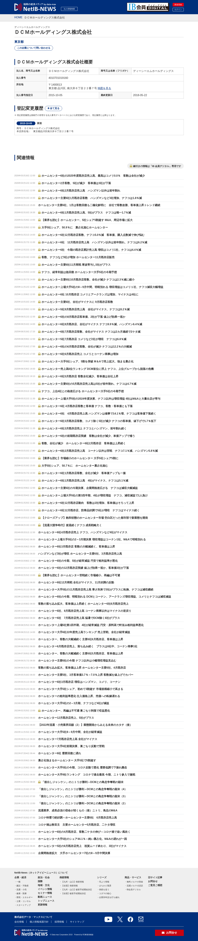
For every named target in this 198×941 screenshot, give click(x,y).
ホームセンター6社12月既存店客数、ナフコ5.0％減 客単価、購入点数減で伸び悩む (93, 234)
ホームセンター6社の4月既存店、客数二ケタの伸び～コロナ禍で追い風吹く (84, 831)
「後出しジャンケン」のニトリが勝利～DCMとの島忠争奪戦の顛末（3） (82, 796)
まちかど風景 (105, 885)
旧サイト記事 (155, 877)
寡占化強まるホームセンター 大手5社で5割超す (67, 760)
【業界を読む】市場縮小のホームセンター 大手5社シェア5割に (79, 458)
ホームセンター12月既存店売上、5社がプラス (66, 717)
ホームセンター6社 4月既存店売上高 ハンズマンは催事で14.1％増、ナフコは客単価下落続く (98, 413)
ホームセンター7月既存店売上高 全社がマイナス (67, 739)
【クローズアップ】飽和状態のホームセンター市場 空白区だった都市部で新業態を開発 (94, 517)
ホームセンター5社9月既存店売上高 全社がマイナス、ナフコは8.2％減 (85, 309)
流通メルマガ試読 (135, 885)
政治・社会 (44, 877)
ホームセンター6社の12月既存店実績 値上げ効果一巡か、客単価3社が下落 (83, 567)
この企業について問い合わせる (33, 48)
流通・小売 (21, 889)
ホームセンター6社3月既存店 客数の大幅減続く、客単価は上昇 (76, 546)
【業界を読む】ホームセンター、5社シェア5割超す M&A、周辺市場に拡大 (87, 220)
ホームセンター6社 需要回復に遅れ (59, 753)
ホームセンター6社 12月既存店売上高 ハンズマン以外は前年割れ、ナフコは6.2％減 (94, 242)
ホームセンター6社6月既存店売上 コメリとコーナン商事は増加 (79, 354)
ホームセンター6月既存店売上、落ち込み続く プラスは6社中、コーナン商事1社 (88, 646)
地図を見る (104, 88)
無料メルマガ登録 (135, 882)
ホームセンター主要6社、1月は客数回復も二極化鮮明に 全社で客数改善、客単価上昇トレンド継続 (99, 205)
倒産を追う (104, 889)
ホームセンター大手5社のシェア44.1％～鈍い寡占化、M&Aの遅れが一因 (82, 838)
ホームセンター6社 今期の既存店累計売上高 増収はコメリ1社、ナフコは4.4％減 (91, 249)
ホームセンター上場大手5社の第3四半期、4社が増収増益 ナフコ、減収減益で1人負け (94, 495)
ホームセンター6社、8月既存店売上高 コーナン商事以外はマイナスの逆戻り (84, 610)
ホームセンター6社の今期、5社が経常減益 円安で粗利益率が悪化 (78, 560)
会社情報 (19, 921)
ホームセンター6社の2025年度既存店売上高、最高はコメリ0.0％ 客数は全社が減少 (93, 175)
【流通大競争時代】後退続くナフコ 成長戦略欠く (71, 525)
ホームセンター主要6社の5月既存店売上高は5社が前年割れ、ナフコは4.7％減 (89, 383)
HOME (18, 17)
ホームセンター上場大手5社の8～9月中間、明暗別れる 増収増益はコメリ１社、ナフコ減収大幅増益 (102, 287)
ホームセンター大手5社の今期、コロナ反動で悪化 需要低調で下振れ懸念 (82, 767)
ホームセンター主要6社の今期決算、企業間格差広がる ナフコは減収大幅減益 (89, 488)
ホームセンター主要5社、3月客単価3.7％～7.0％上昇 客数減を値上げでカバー (85, 674)
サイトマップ (77, 921)
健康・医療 (21, 893)
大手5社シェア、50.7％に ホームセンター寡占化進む (74, 465)
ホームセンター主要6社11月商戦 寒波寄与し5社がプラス (76, 264)
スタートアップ (23, 905)
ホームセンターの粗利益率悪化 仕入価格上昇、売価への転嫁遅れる (79, 696)
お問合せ (153, 881)
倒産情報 (64, 877)
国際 (40, 881)
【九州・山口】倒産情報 (72, 882)
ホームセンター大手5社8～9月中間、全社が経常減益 (70, 732)
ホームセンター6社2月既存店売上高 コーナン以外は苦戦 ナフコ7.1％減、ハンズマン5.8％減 (99, 450)
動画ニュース (45, 896)
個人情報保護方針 (39, 921)
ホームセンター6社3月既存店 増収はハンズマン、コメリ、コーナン (79, 681)
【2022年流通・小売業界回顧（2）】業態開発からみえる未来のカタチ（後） (85, 724)
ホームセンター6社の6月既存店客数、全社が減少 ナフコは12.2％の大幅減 (86, 346)
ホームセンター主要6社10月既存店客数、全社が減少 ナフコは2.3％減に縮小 (87, 279)
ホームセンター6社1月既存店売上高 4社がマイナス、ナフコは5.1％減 (84, 480)
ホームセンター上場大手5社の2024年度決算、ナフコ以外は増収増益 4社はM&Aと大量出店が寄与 (100, 398)
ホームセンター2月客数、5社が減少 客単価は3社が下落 (76, 183)
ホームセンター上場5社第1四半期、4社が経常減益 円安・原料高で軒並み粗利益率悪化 (91, 625)
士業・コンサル (23, 901)
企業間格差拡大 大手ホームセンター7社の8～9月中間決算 (74, 853)
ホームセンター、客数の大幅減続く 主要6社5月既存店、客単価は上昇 (80, 653)
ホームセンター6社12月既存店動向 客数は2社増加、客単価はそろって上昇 (87, 502)
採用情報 (59, 921)
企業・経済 (20, 877)
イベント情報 (45, 889)
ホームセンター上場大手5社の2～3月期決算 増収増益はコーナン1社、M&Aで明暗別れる (92, 539)
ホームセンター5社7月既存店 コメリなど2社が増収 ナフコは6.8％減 (83, 339)
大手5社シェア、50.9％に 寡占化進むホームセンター (74, 227)
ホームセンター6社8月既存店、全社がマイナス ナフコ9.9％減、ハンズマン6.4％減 (91, 324)
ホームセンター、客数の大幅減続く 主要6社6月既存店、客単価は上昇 (80, 639)
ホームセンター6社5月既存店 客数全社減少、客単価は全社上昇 (79, 376)
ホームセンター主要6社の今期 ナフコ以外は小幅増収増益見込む (77, 660)
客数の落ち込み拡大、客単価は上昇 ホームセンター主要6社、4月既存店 (82, 667)
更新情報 (42, 904)
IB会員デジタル (134, 889)
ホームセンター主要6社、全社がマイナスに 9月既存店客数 (77, 301)
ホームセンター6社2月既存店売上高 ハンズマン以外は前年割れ (80, 190)
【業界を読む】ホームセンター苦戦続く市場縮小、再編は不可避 (80, 575)
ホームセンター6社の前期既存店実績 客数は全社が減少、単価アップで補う (88, 435)
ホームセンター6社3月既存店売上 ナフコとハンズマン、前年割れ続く (84, 428)
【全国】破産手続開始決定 (73, 893)
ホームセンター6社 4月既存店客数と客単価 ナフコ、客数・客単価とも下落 (87, 406)
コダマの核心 (105, 893)
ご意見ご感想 (155, 885)
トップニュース (46, 900)
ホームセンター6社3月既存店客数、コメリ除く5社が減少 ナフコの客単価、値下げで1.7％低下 (98, 421)
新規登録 (178, 5)
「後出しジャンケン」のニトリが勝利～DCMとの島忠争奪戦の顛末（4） (82, 789)
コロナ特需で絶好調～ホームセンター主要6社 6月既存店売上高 (77, 817)
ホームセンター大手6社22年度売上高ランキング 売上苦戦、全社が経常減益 (84, 632)
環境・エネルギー (24, 897)
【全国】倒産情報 (69, 885)
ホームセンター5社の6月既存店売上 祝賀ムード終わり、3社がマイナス (82, 846)
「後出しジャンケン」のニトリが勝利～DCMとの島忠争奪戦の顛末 (82, 782)
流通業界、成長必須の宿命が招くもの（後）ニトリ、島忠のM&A (77, 810)
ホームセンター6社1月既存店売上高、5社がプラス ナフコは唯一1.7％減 (86, 212)
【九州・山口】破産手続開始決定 (76, 889)
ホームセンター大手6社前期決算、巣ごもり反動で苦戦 (71, 746)
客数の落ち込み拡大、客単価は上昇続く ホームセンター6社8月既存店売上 (83, 603)
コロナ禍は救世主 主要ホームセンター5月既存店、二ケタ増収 (77, 824)
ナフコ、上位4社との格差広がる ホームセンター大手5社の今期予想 (82, 391)
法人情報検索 (69, 9)
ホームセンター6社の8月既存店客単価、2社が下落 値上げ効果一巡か (83, 316)
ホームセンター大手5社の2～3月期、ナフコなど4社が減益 (73, 703)
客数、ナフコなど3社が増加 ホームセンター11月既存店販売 (77, 257)
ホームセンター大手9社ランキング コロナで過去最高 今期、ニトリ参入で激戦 (86, 774)
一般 (18, 882)
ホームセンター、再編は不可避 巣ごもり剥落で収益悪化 (75, 710)
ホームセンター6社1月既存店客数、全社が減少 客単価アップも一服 (83, 473)
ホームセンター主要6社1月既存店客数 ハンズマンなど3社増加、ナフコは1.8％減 (91, 198)
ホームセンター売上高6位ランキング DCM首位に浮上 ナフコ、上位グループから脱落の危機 (97, 368)
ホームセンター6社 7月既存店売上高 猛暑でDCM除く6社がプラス (79, 618)
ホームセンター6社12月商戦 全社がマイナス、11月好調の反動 (76, 582)
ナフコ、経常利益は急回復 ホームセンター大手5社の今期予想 (79, 272)
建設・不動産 (22, 885)
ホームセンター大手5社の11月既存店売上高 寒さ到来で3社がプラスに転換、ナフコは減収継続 (95, 589)
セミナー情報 (45, 893)
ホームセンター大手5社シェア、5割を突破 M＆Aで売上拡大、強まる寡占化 (87, 361)
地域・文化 (44, 885)
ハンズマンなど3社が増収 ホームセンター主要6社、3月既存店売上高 (80, 553)
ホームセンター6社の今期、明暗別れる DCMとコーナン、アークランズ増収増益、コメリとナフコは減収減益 (104, 596)
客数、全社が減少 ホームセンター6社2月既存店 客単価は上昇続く (83, 443)
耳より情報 (104, 882)
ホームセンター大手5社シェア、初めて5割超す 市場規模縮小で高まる (80, 689)
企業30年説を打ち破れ (109, 897)
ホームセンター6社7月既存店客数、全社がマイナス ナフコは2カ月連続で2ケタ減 (90, 331)
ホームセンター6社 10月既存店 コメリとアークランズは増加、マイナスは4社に (89, 294)
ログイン (178, 9)
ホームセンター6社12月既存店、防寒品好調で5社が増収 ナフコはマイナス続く (90, 510)
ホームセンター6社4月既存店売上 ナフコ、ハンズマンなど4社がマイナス (82, 532)
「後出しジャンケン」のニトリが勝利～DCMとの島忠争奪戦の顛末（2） (82, 803)
